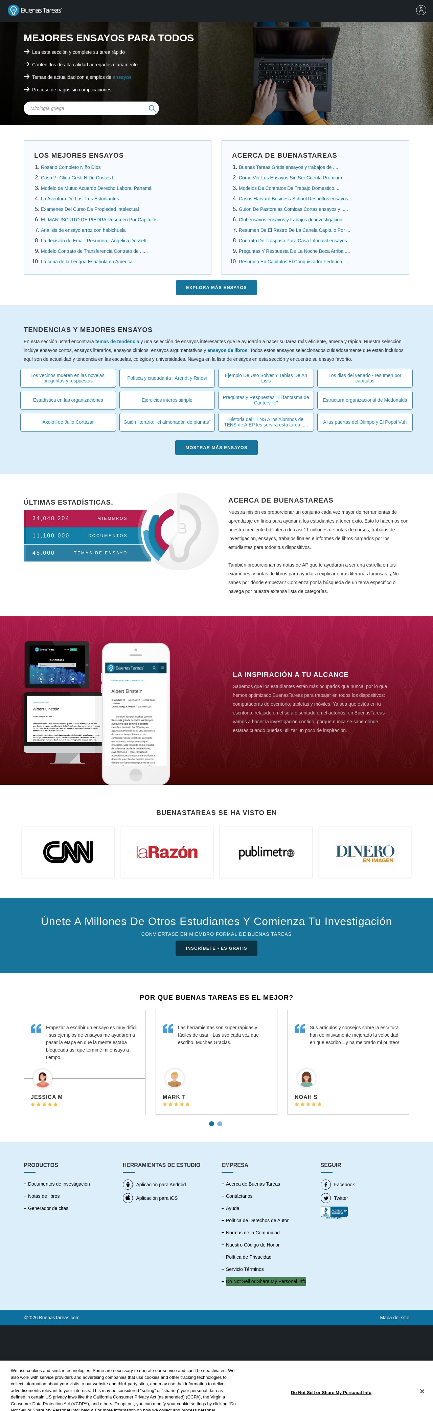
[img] (152, 108)
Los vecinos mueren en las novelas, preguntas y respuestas (68, 378)
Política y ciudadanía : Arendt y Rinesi (167, 378)
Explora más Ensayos (216, 287)
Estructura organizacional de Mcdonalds (365, 400)
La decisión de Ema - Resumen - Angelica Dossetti (94, 240)
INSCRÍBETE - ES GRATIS (216, 948)
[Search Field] (91, 108)
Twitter (334, 1198)
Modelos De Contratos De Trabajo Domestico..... (290, 188)
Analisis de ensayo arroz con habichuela (83, 230)
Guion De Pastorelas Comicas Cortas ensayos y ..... (293, 209)
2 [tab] (220, 1121)
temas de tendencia (117, 341)
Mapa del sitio (394, 1317)
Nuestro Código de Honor (253, 1245)
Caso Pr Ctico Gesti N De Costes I (77, 177)
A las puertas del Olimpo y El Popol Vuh (365, 422)
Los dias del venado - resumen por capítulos (365, 378)
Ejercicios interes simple (167, 400)
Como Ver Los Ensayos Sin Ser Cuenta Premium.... (293, 177)
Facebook (338, 1184)
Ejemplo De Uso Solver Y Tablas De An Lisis (266, 378)
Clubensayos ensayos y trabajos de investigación (290, 219)
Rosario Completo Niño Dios (71, 167)
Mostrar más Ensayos (216, 447)
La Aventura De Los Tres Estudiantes (80, 198)
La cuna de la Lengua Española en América (87, 261)
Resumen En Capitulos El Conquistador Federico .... (294, 261)
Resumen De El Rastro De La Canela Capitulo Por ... (294, 230)
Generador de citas (48, 1208)
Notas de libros (44, 1196)
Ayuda (232, 1208)
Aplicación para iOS (150, 1198)
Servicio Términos (245, 1269)
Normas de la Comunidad (253, 1232)
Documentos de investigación (59, 1184)
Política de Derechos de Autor (257, 1220)
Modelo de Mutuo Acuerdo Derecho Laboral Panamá (96, 188)
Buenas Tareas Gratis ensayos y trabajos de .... (288, 167)
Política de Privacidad (249, 1257)
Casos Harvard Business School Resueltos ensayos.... (296, 198)
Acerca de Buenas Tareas (253, 1184)
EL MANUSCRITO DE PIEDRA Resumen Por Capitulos (99, 219)
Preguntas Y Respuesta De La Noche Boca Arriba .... (294, 251)
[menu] (423, 11)
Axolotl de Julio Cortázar (68, 422)
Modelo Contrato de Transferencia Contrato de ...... (94, 251)
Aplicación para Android (154, 1184)
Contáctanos (239, 1196)
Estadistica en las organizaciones (68, 400)
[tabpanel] (85, 1062)
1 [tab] (212, 1121)
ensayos (122, 77)
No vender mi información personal (262, 1281)
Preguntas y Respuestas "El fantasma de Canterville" (266, 400)
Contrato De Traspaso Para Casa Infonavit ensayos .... (296, 240)
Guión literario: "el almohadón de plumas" (166, 422)
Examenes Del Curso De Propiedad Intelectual (90, 209)
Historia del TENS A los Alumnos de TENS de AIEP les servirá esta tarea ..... (266, 422)
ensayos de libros (227, 350)
